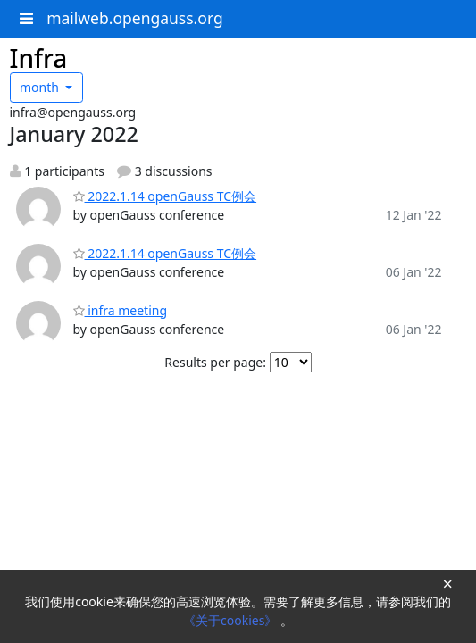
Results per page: (215, 362)
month (41, 87)
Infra (39, 58)
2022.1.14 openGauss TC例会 (165, 196)
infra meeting (120, 310)
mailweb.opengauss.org (134, 18)
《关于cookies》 (231, 620)
